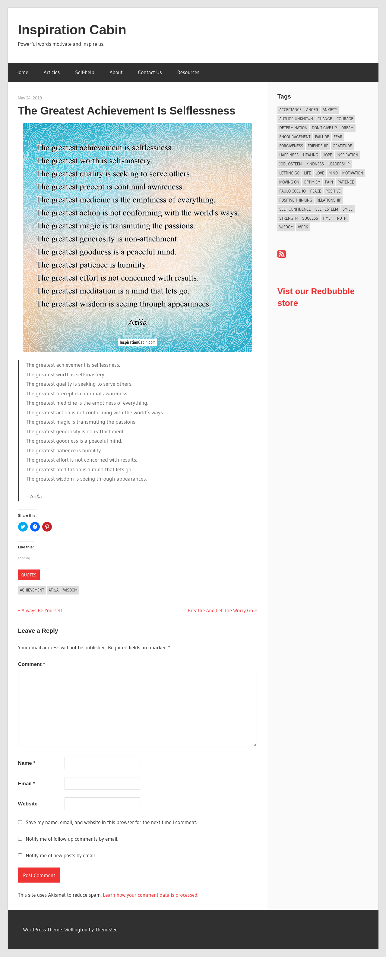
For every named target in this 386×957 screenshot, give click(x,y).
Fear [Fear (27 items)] (338, 136)
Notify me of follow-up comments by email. (72, 839)
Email (26, 783)
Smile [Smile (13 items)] (348, 209)
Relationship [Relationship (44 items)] (329, 200)
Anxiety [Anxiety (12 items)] (330, 109)
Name (27, 763)
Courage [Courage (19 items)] (345, 118)
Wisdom (70, 590)
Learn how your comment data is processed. (150, 895)
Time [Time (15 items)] (327, 218)
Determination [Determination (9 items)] (293, 127)
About (116, 72)
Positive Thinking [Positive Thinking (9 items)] (295, 200)
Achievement (32, 590)
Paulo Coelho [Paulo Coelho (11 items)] (292, 191)
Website (28, 804)
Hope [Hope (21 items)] (327, 154)
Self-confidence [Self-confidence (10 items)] (295, 209)
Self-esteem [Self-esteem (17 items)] (326, 209)
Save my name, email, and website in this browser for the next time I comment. (111, 822)
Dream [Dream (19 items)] (347, 127)
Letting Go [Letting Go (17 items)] (289, 173)
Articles (52, 72)
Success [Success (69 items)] (310, 218)
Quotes (28, 575)
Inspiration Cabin (72, 29)
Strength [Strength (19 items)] (288, 218)
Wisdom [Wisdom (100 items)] (286, 226)
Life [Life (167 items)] (307, 173)
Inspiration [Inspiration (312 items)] (347, 154)
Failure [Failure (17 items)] (322, 136)
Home (21, 72)
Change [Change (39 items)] (325, 118)
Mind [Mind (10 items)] (333, 173)
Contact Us (150, 72)
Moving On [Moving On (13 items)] (289, 182)
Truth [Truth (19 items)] (340, 218)
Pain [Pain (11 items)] (329, 182)
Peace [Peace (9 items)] (315, 191)
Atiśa (54, 590)
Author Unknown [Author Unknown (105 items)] (296, 118)
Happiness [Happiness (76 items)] (289, 154)
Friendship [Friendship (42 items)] (318, 145)
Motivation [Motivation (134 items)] (352, 173)
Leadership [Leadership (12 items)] (339, 164)
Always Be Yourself (41, 610)
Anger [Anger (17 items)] (312, 109)
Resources (188, 72)
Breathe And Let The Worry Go (220, 610)
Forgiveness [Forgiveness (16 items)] (291, 145)
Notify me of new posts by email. (61, 855)
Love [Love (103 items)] (319, 173)
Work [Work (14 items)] (303, 226)
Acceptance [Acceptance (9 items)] (290, 109)
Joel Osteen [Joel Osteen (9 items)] (290, 164)
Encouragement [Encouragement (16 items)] (294, 136)
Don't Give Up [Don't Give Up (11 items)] (324, 127)
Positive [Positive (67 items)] (333, 191)
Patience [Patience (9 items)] (345, 182)
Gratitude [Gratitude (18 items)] (342, 145)
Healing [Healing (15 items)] (310, 154)
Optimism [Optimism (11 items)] (312, 182)
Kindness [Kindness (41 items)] (315, 164)
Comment (31, 664)
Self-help (84, 72)
